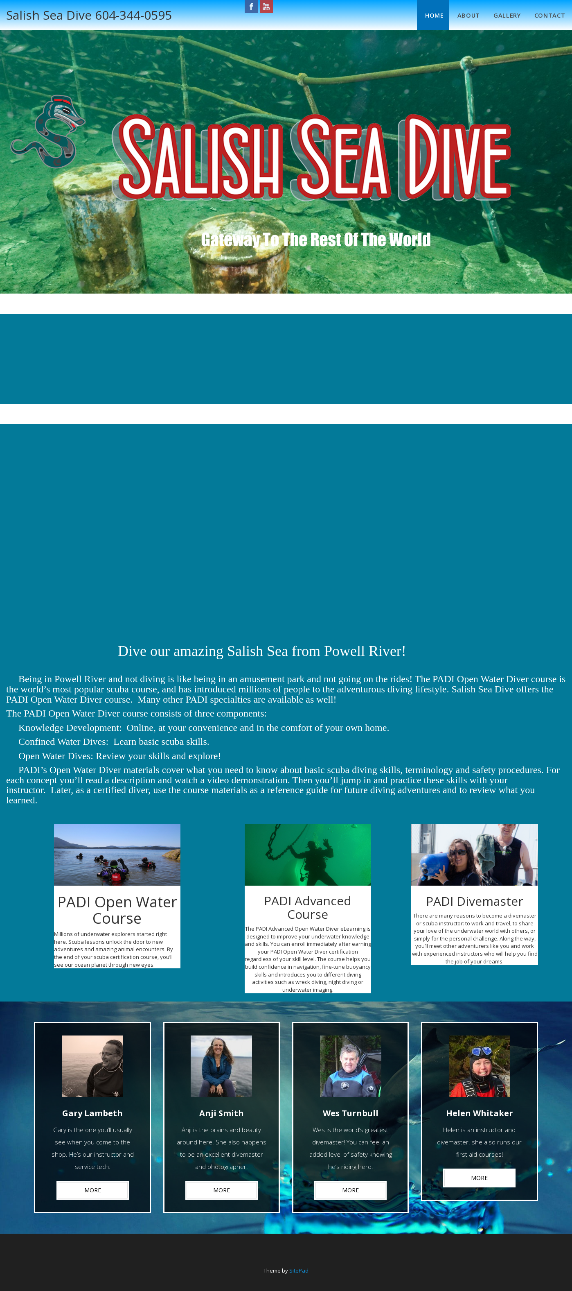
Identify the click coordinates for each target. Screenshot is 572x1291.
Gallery (500, 13)
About (459, 13)
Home (421, 13)
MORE (92, 1186)
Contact (546, 13)
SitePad (299, 1266)
